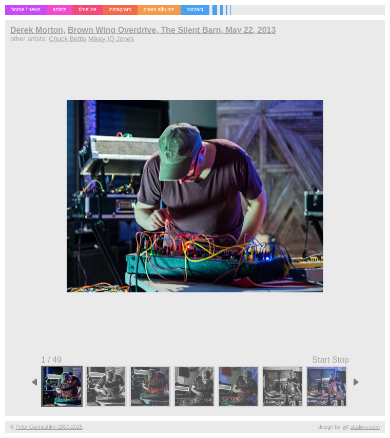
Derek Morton (36, 30)
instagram (120, 9)
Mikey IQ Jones (111, 39)
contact (195, 9)
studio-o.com (365, 427)
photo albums (159, 9)
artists (60, 9)
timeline (87, 9)
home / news (26, 9)
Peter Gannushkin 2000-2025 (49, 427)
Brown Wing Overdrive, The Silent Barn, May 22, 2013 (172, 30)
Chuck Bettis (67, 39)
